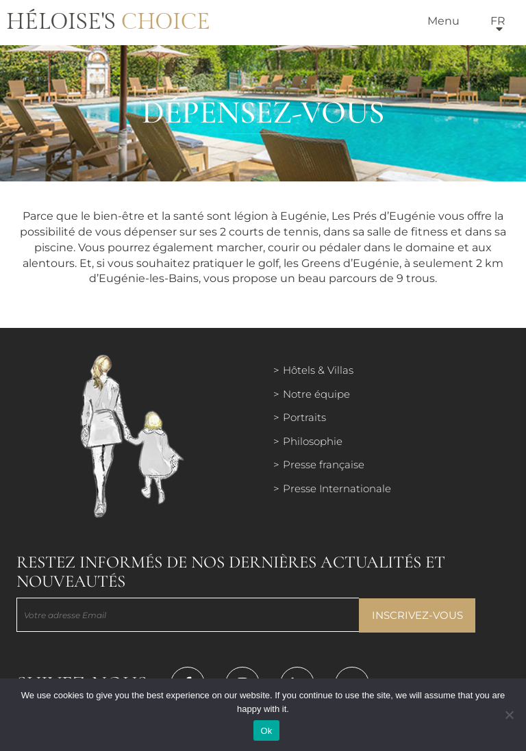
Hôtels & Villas (318, 370)
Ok (266, 731)
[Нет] (509, 715)
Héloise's (108, 22)
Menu (443, 20)
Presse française (323, 464)
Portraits (304, 417)
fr (497, 20)
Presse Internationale (337, 488)
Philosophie (312, 441)
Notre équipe (316, 393)
